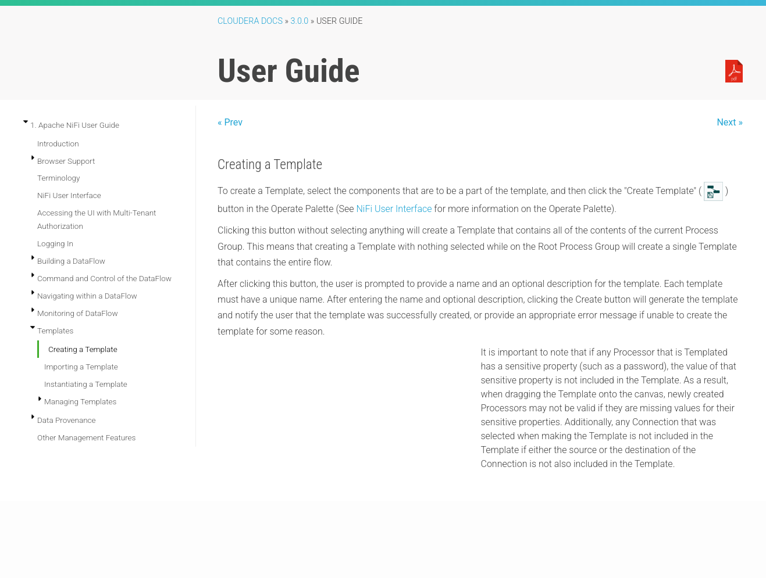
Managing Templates (80, 401)
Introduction (58, 143)
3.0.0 (300, 21)
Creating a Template (82, 349)
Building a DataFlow (71, 260)
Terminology (58, 177)
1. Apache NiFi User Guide (74, 125)
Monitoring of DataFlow (77, 313)
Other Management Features (86, 437)
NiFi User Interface (69, 195)
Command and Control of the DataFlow (104, 278)
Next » (730, 122)
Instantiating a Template (85, 384)
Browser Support (66, 161)
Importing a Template (81, 366)
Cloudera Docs (250, 21)
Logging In (55, 243)
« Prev (230, 122)
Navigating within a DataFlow (87, 295)
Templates (55, 330)
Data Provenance (66, 420)
